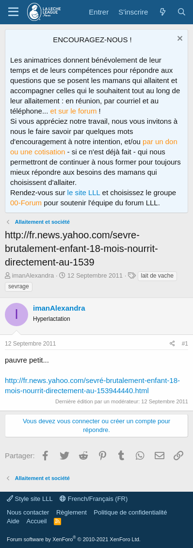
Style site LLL (30, 498)
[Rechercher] (181, 12)
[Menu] (13, 12)
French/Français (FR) (94, 498)
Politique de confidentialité (130, 512)
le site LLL (83, 192)
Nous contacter (28, 512)
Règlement (71, 512)
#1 (185, 343)
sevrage (18, 286)
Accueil (37, 521)
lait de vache (157, 275)
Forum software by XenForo (74, 539)
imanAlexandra (33, 275)
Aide (13, 521)
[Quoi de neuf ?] (162, 12)
